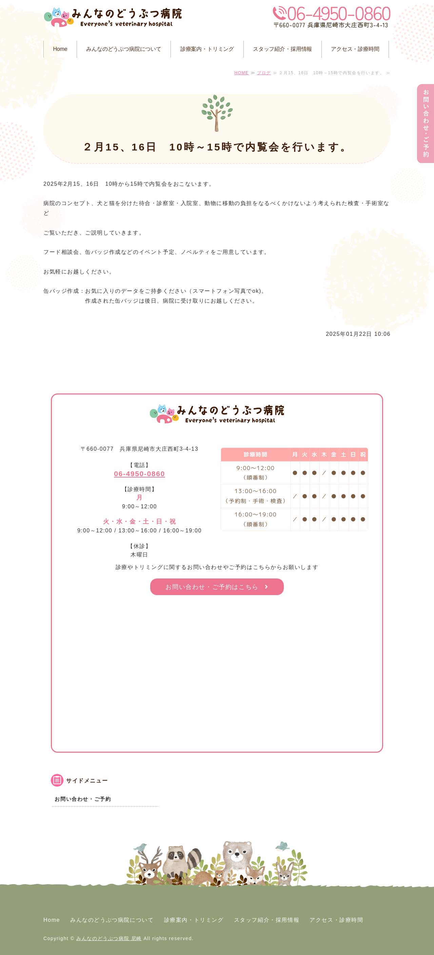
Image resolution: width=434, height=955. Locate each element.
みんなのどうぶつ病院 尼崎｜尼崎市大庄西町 (112, 18)
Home (60, 49)
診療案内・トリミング (207, 49)
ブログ (264, 72)
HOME (241, 72)
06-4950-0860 (139, 474)
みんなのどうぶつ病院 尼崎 (109, 938)
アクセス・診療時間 (355, 49)
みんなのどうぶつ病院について (123, 49)
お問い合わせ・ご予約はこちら (211, 587)
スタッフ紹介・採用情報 (282, 49)
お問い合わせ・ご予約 (83, 799)
